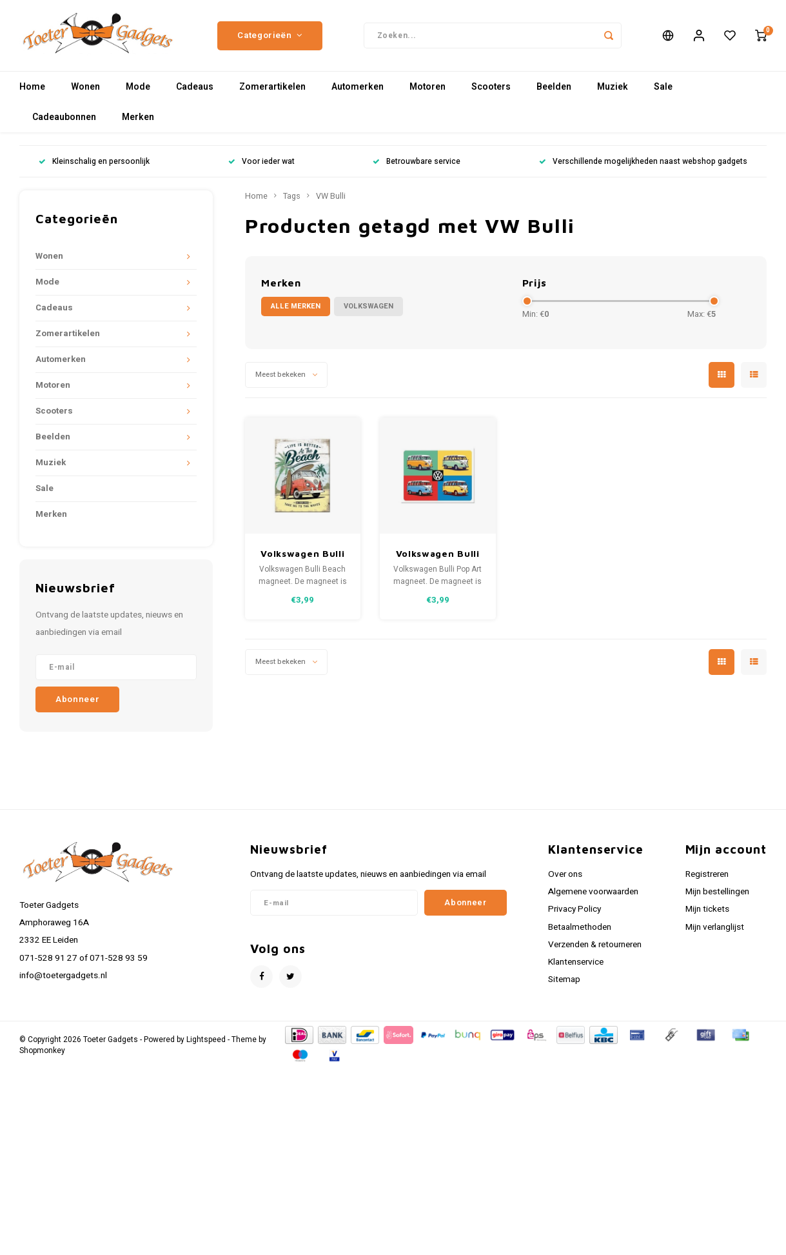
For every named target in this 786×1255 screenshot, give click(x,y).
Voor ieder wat (261, 161)
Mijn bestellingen (717, 891)
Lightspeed (206, 1039)
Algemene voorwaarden (593, 891)
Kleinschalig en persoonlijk (94, 161)
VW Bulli (331, 196)
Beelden (553, 87)
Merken (138, 117)
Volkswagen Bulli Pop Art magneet (437, 554)
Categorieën (269, 35)
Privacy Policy (574, 909)
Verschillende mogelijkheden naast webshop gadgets (643, 161)
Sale (663, 87)
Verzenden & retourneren (595, 944)
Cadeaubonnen (64, 117)
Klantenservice (576, 962)
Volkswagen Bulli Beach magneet (302, 554)
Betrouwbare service (416, 161)
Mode (138, 87)
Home (32, 87)
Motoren (427, 87)
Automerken (357, 87)
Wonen (85, 87)
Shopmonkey (42, 1050)
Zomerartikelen (272, 87)
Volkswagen (368, 306)
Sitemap (564, 979)
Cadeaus (194, 87)
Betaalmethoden (579, 927)
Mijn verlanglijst (714, 927)
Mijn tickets (707, 909)
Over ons (565, 874)
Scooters (491, 87)
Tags (291, 196)
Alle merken (295, 306)
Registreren (707, 874)
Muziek (612, 87)
